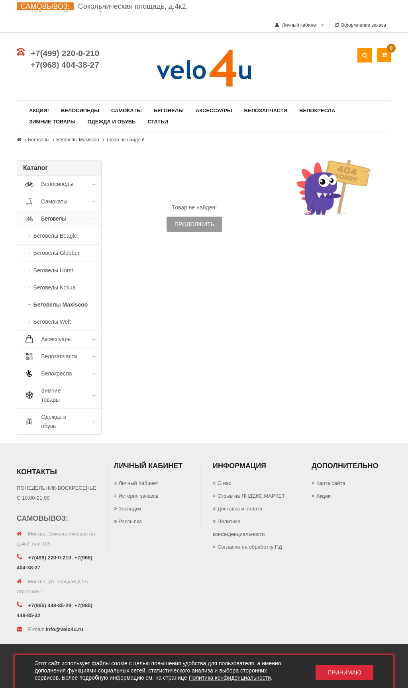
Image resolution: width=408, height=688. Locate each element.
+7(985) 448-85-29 (49, 605)
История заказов (139, 496)
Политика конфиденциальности (229, 677)
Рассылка (130, 521)
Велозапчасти (266, 110)
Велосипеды (80, 110)
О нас (224, 483)
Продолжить (194, 224)
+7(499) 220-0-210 (65, 53)
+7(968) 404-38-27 (65, 64)
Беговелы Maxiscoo (77, 140)
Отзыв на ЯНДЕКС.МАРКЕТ (251, 496)
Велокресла (317, 110)
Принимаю (344, 671)
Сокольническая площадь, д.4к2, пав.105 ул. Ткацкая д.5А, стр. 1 (102, 10)
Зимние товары (52, 122)
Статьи (157, 122)
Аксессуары (214, 110)
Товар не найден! (125, 140)
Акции (323, 496)
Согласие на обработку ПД (250, 547)
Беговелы (169, 110)
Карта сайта (330, 483)
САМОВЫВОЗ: (45, 6)
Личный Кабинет (138, 483)
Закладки (130, 509)
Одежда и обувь (112, 122)
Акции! (39, 110)
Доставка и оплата (240, 509)
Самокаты (126, 110)
